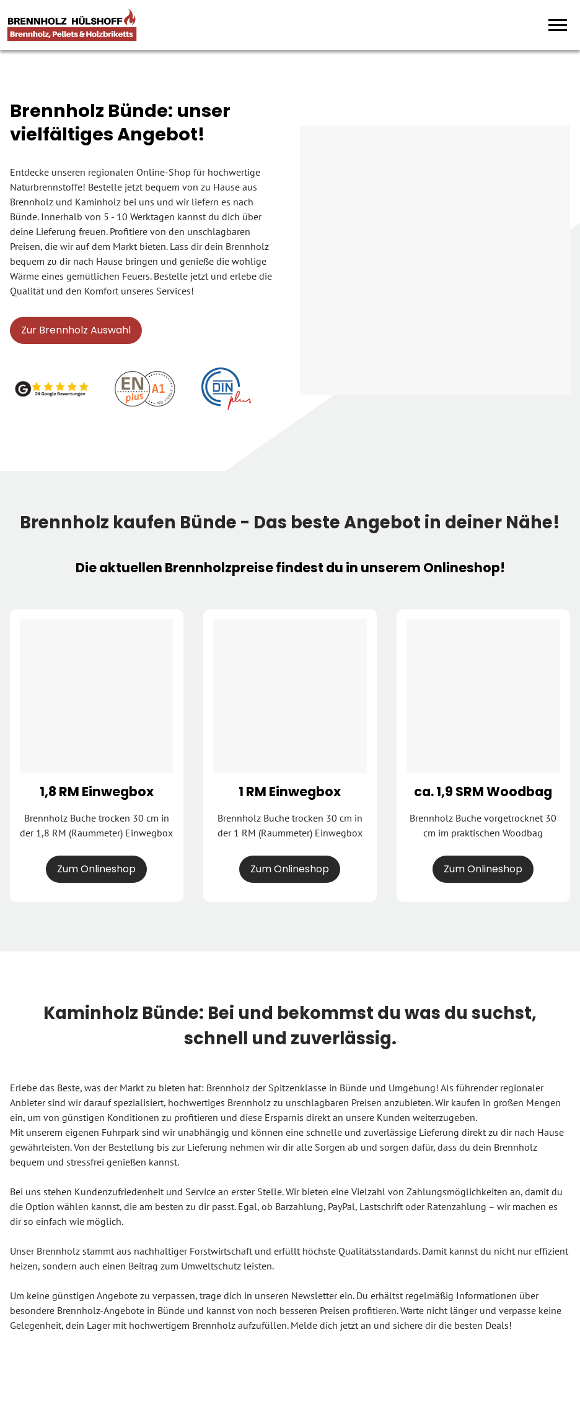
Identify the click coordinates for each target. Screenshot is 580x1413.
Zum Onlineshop (96, 869)
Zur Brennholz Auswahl (76, 330)
